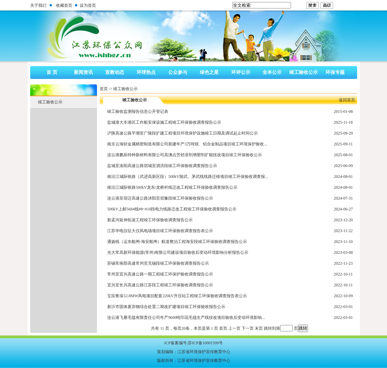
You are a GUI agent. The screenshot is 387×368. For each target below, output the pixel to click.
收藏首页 (64, 5)
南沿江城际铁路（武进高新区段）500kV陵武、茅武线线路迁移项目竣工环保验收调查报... (187, 176)
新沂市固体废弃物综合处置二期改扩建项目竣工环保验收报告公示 (166, 306)
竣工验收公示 (303, 72)
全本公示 (272, 72)
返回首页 (347, 100)
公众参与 (177, 72)
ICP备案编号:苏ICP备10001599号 (193, 343)
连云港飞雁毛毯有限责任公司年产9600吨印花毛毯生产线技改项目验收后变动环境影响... (186, 317)
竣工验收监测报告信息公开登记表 (137, 111)
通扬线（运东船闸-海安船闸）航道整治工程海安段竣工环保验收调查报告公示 (177, 241)
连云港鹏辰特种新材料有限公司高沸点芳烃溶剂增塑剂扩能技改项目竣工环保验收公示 (184, 154)
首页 (104, 88)
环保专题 (335, 72)
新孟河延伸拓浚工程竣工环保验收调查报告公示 (150, 220)
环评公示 (240, 72)
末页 (259, 328)
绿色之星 (209, 72)
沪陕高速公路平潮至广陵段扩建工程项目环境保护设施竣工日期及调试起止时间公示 (182, 133)
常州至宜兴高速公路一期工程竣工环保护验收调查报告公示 (160, 274)
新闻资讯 (83, 72)
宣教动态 (114, 72)
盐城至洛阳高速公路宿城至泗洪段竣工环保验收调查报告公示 (162, 165)
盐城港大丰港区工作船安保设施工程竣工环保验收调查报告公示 (164, 122)
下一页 (247, 328)
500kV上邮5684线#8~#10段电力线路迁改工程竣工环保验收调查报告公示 (171, 209)
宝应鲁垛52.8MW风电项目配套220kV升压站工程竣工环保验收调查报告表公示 (177, 295)
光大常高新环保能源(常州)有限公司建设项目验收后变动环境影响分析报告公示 (177, 252)
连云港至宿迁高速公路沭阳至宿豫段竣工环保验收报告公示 (160, 198)
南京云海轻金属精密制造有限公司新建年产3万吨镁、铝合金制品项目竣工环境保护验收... (187, 144)
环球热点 (146, 72)
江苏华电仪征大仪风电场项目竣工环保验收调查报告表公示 (160, 230)
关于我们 (38, 5)
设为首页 (88, 5)
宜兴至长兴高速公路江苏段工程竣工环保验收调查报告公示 (160, 285)
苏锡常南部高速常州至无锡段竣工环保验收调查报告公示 (158, 263)
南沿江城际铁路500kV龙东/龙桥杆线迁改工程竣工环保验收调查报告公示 (172, 187)
